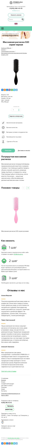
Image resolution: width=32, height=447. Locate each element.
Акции (3, 389)
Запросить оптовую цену (16, 116)
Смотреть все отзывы (8, 371)
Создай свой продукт (7, 384)
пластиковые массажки (14, 438)
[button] (28, 187)
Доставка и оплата (24, 150)
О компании (4, 378)
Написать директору (9, 407)
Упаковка (4, 387)
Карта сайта (4, 395)
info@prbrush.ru (16, 10)
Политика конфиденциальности (10, 393)
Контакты (4, 391)
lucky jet (3, 397)
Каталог (3, 380)
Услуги (3, 382)
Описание (8, 150)
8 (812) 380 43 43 (16, 8)
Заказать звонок (16, 15)
